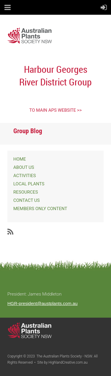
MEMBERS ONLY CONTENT (40, 208)
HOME (19, 159)
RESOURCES (25, 192)
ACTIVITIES (24, 175)
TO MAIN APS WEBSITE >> (55, 110)
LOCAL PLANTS (28, 184)
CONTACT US (26, 200)
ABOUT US (23, 167)
